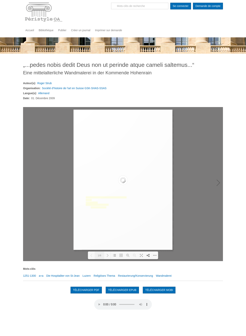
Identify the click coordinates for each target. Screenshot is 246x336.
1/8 (99, 255)
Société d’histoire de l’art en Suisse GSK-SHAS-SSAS (74, 88)
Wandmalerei (164, 275)
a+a (41, 275)
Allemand (43, 93)
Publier (62, 30)
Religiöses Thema (104, 275)
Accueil (29, 30)
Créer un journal (80, 30)
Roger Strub (44, 83)
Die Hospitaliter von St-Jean (63, 275)
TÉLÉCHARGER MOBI (159, 290)
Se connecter (181, 6)
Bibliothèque (46, 30)
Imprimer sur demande (108, 30)
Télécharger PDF (86, 290)
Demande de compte (207, 6)
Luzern (86, 275)
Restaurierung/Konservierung (135, 275)
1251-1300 (29, 275)
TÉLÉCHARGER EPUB (122, 290)
